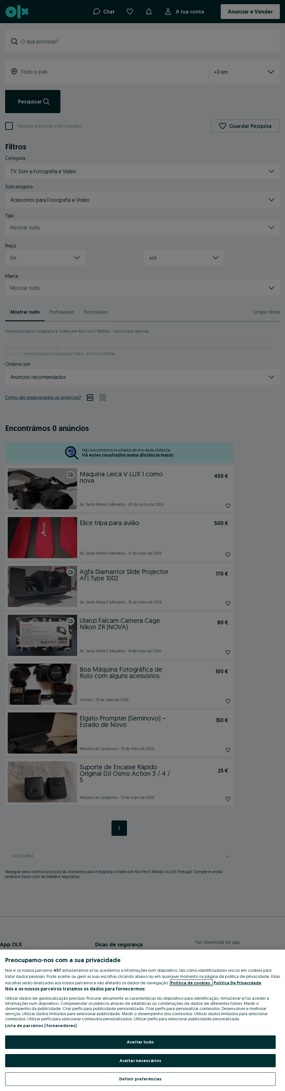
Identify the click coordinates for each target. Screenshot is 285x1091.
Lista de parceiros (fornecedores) (40, 1025)
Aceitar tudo (140, 1041)
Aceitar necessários (140, 1060)
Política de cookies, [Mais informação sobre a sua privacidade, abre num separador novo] (191, 982)
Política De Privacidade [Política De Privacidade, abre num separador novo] (237, 982)
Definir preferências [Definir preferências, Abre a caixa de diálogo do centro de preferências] (140, 1078)
